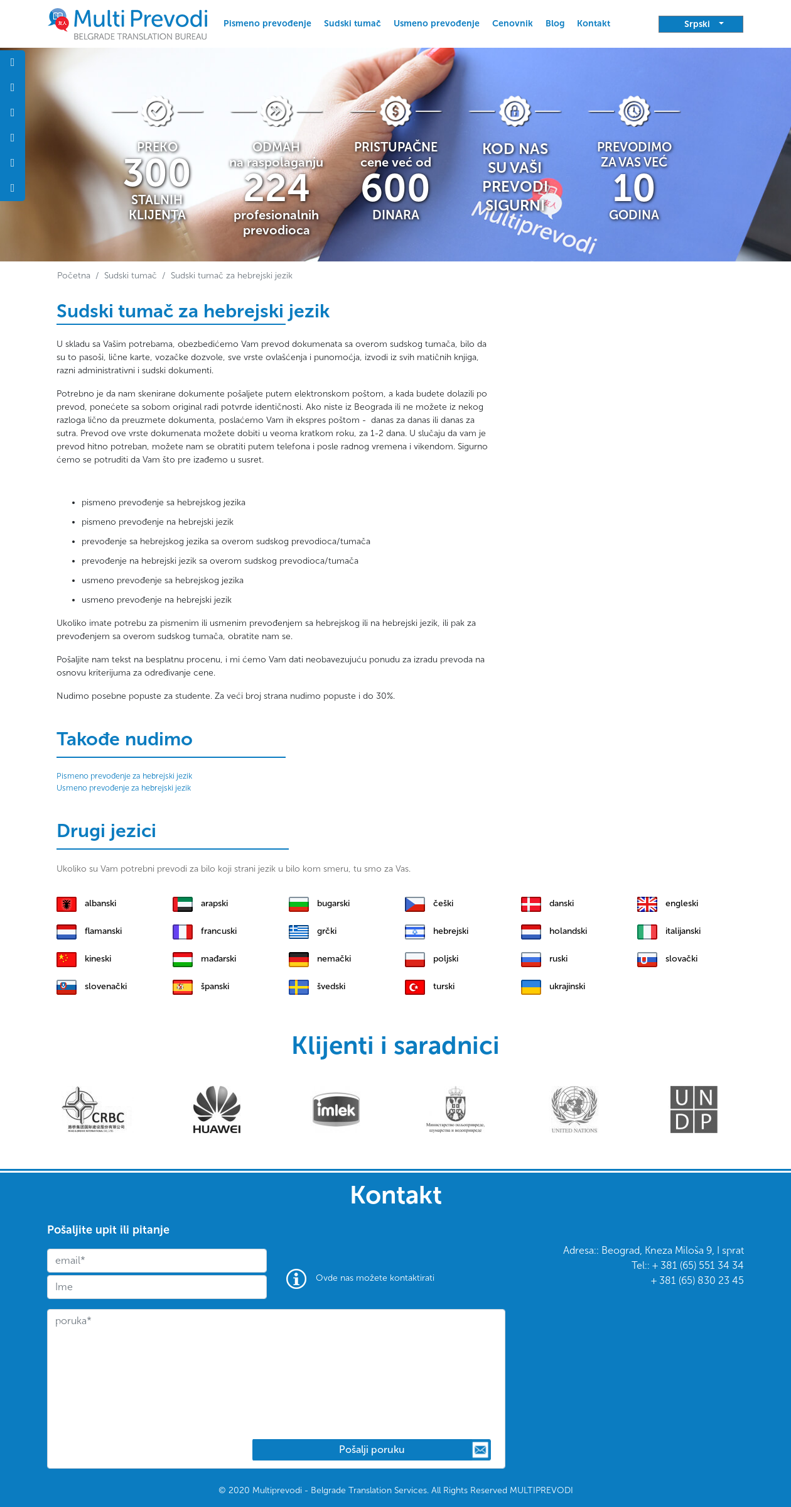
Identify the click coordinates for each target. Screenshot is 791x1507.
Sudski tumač (352, 23)
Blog (555, 23)
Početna (73, 275)
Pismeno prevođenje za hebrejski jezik (124, 776)
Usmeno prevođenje (437, 23)
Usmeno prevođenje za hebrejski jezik (123, 787)
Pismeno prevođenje (267, 23)
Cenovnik (512, 23)
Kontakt (593, 23)
